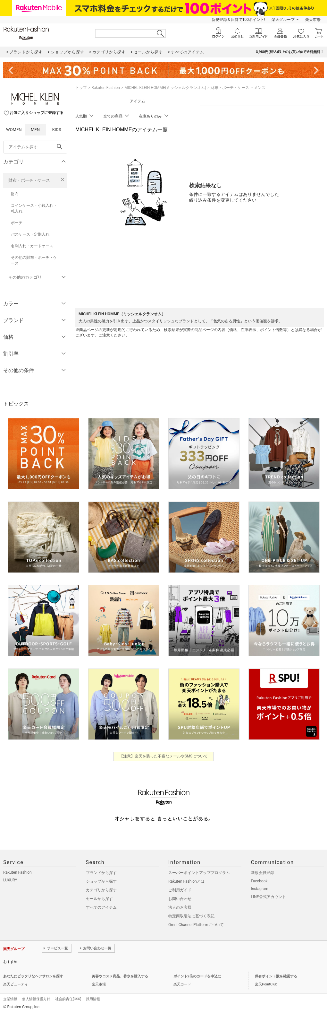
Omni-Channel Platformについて (196, 924)
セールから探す (99, 898)
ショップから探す (101, 881)
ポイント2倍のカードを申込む (197, 976)
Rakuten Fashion (105, 87)
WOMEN (14, 129)
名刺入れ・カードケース (32, 246)
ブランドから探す (101, 872)
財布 (15, 194)
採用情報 (93, 999)
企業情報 (10, 999)
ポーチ (16, 223)
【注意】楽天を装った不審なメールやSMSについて (163, 756)
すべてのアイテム (101, 907)
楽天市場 (313, 19)
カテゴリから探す (101, 890)
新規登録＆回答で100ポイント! (238, 19)
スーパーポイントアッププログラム (199, 872)
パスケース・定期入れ (30, 234)
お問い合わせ (179, 898)
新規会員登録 (262, 872)
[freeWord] (35, 147)
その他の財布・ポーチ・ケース (34, 260)
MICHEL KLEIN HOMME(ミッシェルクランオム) (165, 87)
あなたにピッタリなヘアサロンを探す (33, 976)
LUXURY (10, 880)
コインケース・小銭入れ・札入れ (34, 208)
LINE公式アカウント (268, 897)
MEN (35, 129)
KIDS (56, 129)
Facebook (259, 881)
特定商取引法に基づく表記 (191, 916)
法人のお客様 (179, 907)
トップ (81, 87)
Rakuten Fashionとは (186, 881)
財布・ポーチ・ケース (29, 180)
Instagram (259, 889)
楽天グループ (283, 19)
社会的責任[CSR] (68, 999)
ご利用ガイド (179, 890)
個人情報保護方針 (36, 999)
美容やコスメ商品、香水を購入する (120, 976)
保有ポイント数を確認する (276, 976)
